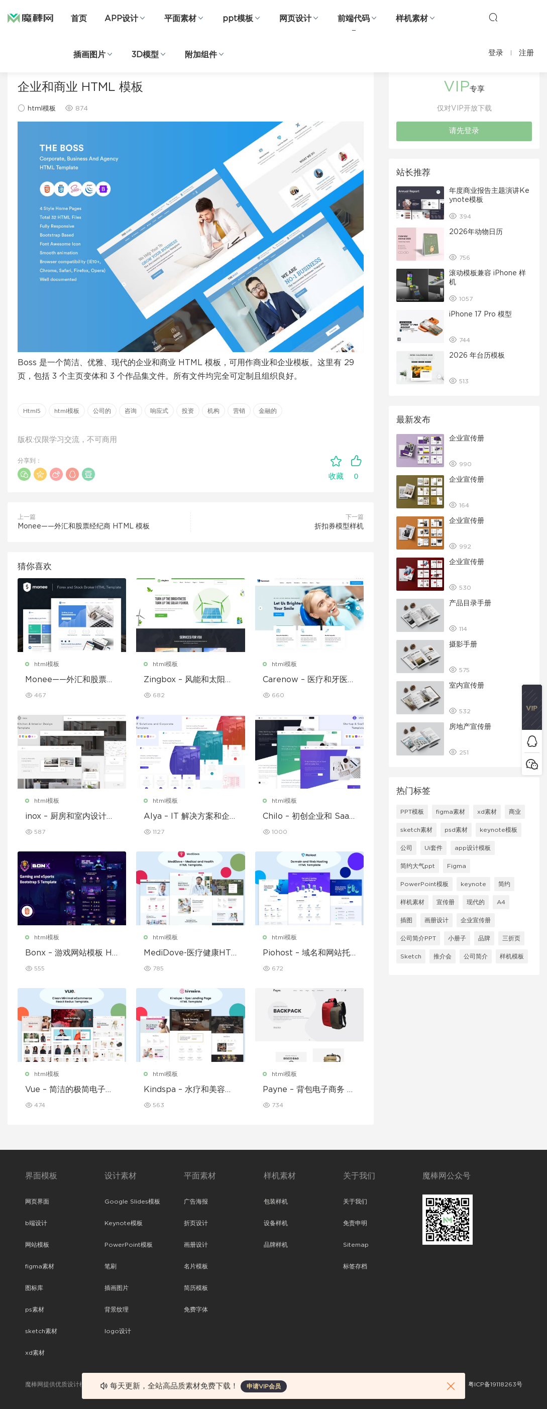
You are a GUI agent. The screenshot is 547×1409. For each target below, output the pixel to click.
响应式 (159, 411)
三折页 (511, 938)
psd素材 (456, 830)
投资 (188, 411)
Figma (456, 866)
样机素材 (412, 19)
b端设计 (36, 1223)
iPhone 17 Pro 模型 (480, 314)
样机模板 (512, 956)
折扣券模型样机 (339, 526)
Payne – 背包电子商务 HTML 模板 (308, 1090)
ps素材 (34, 1310)
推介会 (442, 956)
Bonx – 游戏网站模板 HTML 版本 (71, 953)
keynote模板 (498, 830)
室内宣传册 (466, 685)
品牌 (484, 938)
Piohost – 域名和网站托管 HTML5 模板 (306, 953)
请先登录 (464, 131)
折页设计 (196, 1223)
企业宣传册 (466, 438)
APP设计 (121, 19)
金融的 (268, 411)
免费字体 (196, 1310)
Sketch (410, 956)
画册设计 (436, 920)
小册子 (457, 938)
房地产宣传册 (470, 726)
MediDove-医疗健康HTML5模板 (187, 953)
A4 (501, 902)
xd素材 (487, 812)
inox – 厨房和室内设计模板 (70, 816)
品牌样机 (276, 1245)
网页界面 (37, 1202)
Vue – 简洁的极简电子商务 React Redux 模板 (69, 1090)
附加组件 (201, 55)
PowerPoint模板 (424, 884)
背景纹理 (116, 1310)
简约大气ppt (417, 866)
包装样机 (276, 1202)
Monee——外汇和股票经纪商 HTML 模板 (84, 526)
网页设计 (295, 19)
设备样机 (276, 1223)
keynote (473, 884)
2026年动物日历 (476, 232)
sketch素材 (416, 830)
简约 (504, 884)
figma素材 (450, 812)
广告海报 (196, 1202)
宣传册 (445, 902)
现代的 (476, 902)
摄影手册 (463, 644)
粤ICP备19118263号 (495, 1384)
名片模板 (196, 1266)
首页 (79, 19)
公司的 (102, 411)
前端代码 (354, 19)
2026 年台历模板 (477, 355)
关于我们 (355, 1202)
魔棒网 (30, 17)
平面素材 (180, 19)
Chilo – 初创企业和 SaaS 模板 (309, 816)
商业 (515, 812)
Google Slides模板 (132, 1202)
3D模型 (145, 55)
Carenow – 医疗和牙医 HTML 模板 (305, 680)
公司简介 (476, 956)
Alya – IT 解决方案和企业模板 (187, 816)
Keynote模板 (123, 1223)
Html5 (32, 411)
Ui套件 (433, 848)
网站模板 (37, 1245)
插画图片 (89, 55)
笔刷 (110, 1266)
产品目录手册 (470, 603)
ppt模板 (238, 19)
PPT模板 (412, 812)
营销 (239, 411)
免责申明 (355, 1223)
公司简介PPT (418, 938)
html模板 (42, 108)
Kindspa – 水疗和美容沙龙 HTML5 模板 (188, 1090)
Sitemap (356, 1245)
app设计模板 (473, 848)
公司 (406, 848)
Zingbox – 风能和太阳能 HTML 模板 (188, 680)
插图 (406, 920)
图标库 (34, 1288)
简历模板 (196, 1288)
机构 (213, 411)
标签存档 (355, 1266)
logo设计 (117, 1331)
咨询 (131, 411)
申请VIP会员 (264, 1386)
